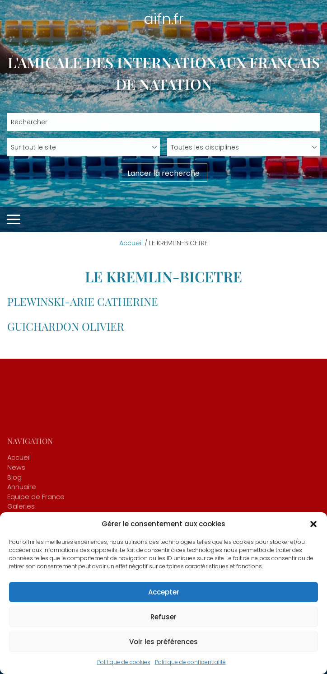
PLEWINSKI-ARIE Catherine (82, 301)
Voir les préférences (163, 641)
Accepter (163, 592)
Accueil (131, 243)
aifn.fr (164, 19)
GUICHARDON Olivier (65, 326)
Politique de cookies (123, 662)
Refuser (163, 617)
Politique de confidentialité (190, 662)
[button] (313, 524)
